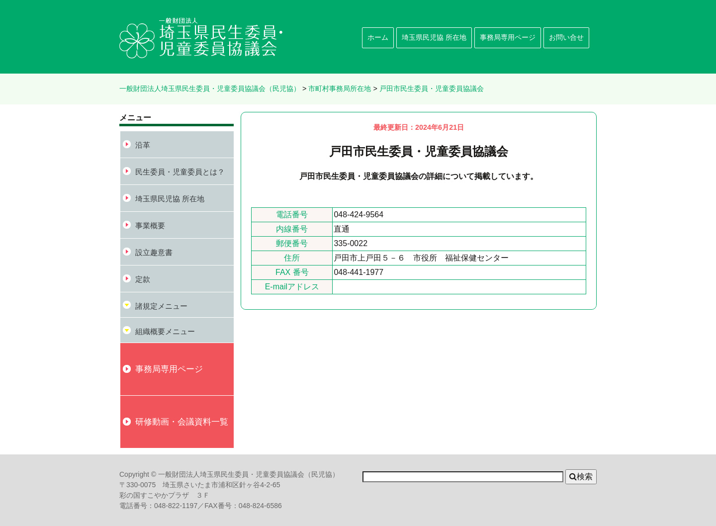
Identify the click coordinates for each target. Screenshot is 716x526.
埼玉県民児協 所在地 (434, 37)
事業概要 (150, 225)
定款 (142, 279)
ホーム (377, 37)
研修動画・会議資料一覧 (181, 421)
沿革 (142, 145)
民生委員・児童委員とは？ (180, 172)
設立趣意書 (154, 252)
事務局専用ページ (508, 37)
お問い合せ (566, 37)
